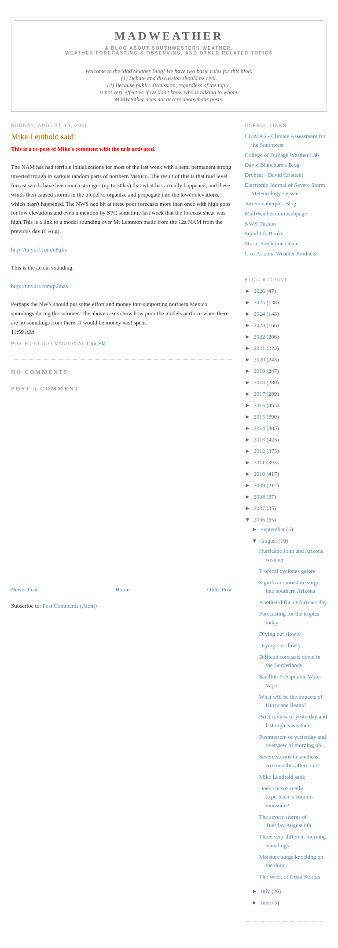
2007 (260, 508)
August (270, 540)
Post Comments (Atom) (69, 605)
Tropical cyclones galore (287, 571)
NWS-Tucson (260, 223)
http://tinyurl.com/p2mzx (39, 286)
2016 (260, 405)
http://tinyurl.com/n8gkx (39, 249)
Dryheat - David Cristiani (274, 174)
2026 (260, 291)
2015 (260, 416)
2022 (260, 336)
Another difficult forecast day (293, 602)
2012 (260, 451)
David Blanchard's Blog (272, 164)
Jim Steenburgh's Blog (270, 203)
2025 (260, 302)
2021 (260, 348)
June (266, 902)
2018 (260, 382)
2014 (260, 428)
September (274, 529)
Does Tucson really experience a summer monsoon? (286, 797)
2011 (260, 462)
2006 (260, 519)
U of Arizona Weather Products (280, 253)
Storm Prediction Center (272, 243)
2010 (260, 473)
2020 (260, 359)
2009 (260, 485)
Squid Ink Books (264, 233)
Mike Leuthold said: (282, 776)
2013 (260, 439)
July (266, 891)
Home (122, 589)
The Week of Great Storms (289, 876)
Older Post (219, 589)
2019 (260, 371)
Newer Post (24, 589)
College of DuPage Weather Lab (282, 155)
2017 (260, 393)
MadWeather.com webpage (276, 213)
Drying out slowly (280, 634)
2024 (260, 313)
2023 (260, 325)
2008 (260, 496)
